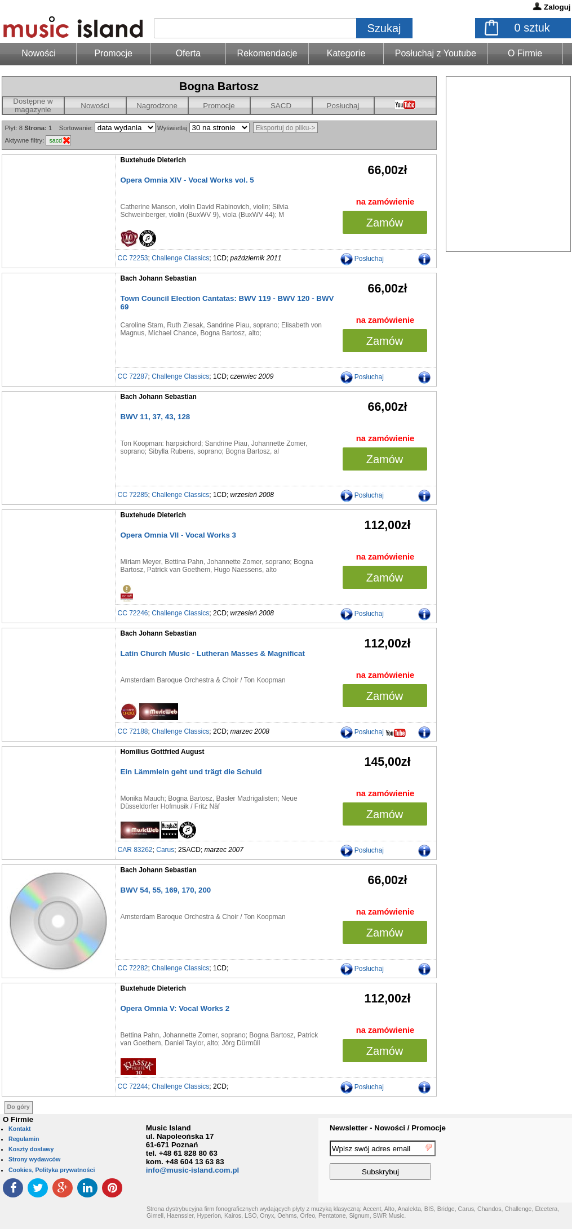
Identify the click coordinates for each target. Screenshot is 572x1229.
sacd (55, 140)
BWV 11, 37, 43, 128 (155, 416)
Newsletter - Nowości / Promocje (388, 1128)
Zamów (384, 222)
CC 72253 (133, 258)
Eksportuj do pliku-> (286, 128)
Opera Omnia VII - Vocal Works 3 (178, 535)
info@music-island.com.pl (193, 1170)
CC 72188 (133, 731)
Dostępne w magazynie (32, 105)
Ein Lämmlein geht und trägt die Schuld (191, 771)
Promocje (113, 53)
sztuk (532, 27)
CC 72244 (133, 1086)
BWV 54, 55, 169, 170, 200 (166, 890)
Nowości (95, 105)
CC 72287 (133, 376)
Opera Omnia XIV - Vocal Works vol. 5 (187, 180)
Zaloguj (557, 7)
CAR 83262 (135, 850)
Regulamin (23, 1138)
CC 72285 (133, 495)
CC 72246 (133, 613)
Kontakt (19, 1128)
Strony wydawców (34, 1159)
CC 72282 (133, 968)
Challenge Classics (180, 258)
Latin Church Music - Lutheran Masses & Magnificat (213, 653)
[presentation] (526, 1162)
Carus (165, 850)
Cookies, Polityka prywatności (51, 1169)
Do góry (18, 1106)
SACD (281, 105)
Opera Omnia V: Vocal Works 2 (175, 1008)
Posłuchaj (343, 105)
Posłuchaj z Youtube (435, 53)
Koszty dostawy (31, 1149)
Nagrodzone (157, 105)
